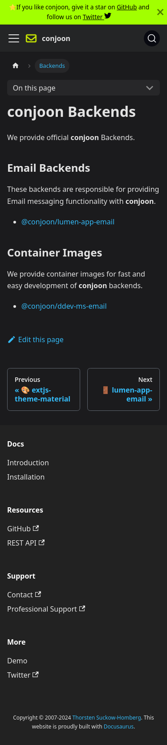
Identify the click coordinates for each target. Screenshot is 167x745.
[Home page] (15, 66)
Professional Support (46, 609)
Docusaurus (119, 726)
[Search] (152, 38)
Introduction (28, 463)
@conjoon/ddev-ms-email (64, 306)
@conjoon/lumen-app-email (67, 222)
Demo (17, 661)
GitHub (127, 7)
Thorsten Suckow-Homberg (107, 717)
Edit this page (35, 339)
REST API (26, 543)
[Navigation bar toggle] (13, 38)
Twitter (97, 16)
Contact (24, 595)
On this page (34, 88)
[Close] (160, 12)
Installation (26, 477)
